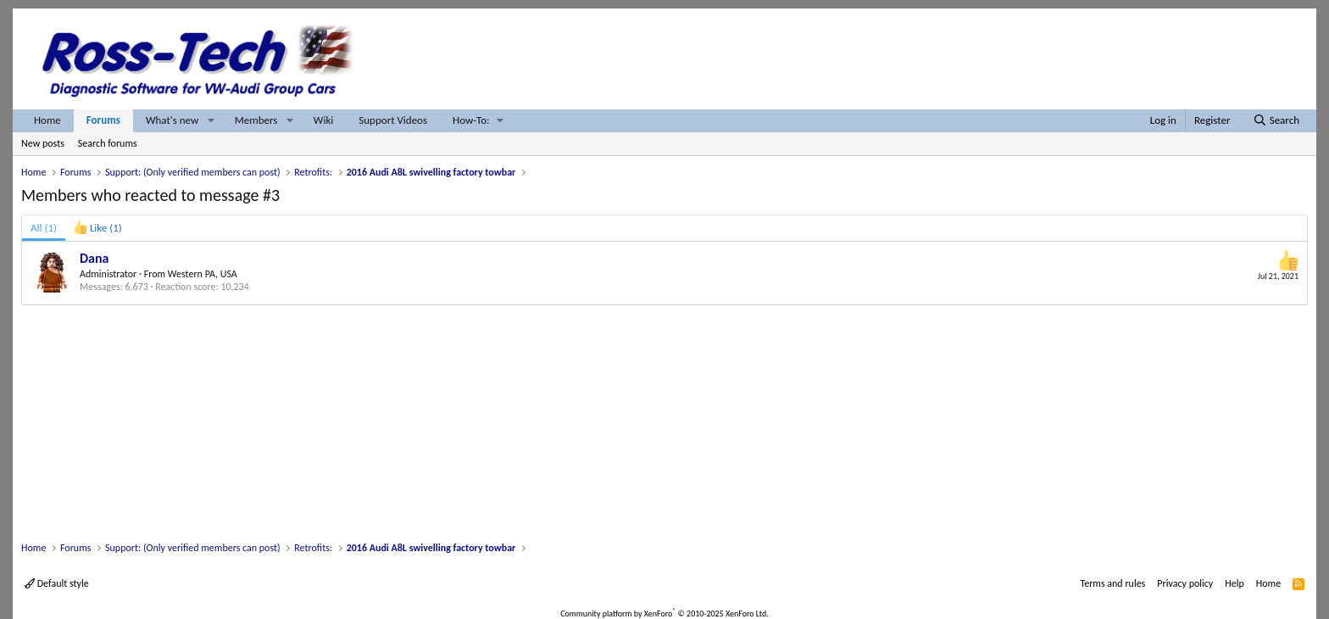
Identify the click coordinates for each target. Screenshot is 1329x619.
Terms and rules (1112, 583)
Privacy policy (1185, 583)
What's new (172, 120)
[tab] (98, 228)
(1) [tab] (44, 227)
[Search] (1276, 120)
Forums (103, 120)
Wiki (323, 120)
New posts (42, 143)
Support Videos (393, 120)
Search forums (107, 143)
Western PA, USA (202, 274)
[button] (211, 120)
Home (47, 120)
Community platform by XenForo (664, 613)
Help (1234, 583)
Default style (57, 583)
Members (256, 120)
